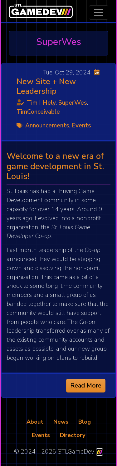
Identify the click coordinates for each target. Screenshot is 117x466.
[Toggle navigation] (98, 12)
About (35, 422)
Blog (84, 422)
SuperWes (72, 103)
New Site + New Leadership (46, 86)
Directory (72, 435)
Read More (85, 385)
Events (81, 125)
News (60, 422)
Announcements (47, 125)
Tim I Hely (41, 103)
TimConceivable (38, 112)
